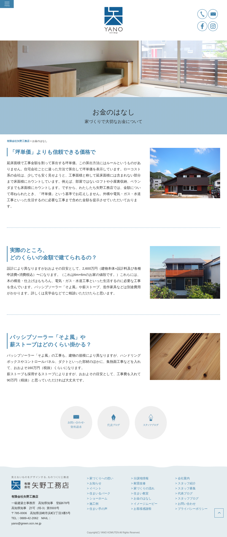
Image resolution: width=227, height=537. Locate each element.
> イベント (94, 488)
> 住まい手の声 (97, 508)
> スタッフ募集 (185, 488)
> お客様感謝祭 (141, 508)
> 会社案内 (182, 478)
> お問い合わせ (185, 503)
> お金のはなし (141, 498)
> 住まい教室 (140, 493)
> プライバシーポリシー (191, 508)
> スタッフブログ (187, 498)
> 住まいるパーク (98, 493)
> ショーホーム (97, 498)
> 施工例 (92, 503)
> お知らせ (94, 483)
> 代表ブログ (184, 493)
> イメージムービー (144, 503)
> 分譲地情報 (140, 478)
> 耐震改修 (138, 483)
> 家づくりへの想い (100, 478)
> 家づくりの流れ (142, 488)
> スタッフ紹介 (185, 483)
